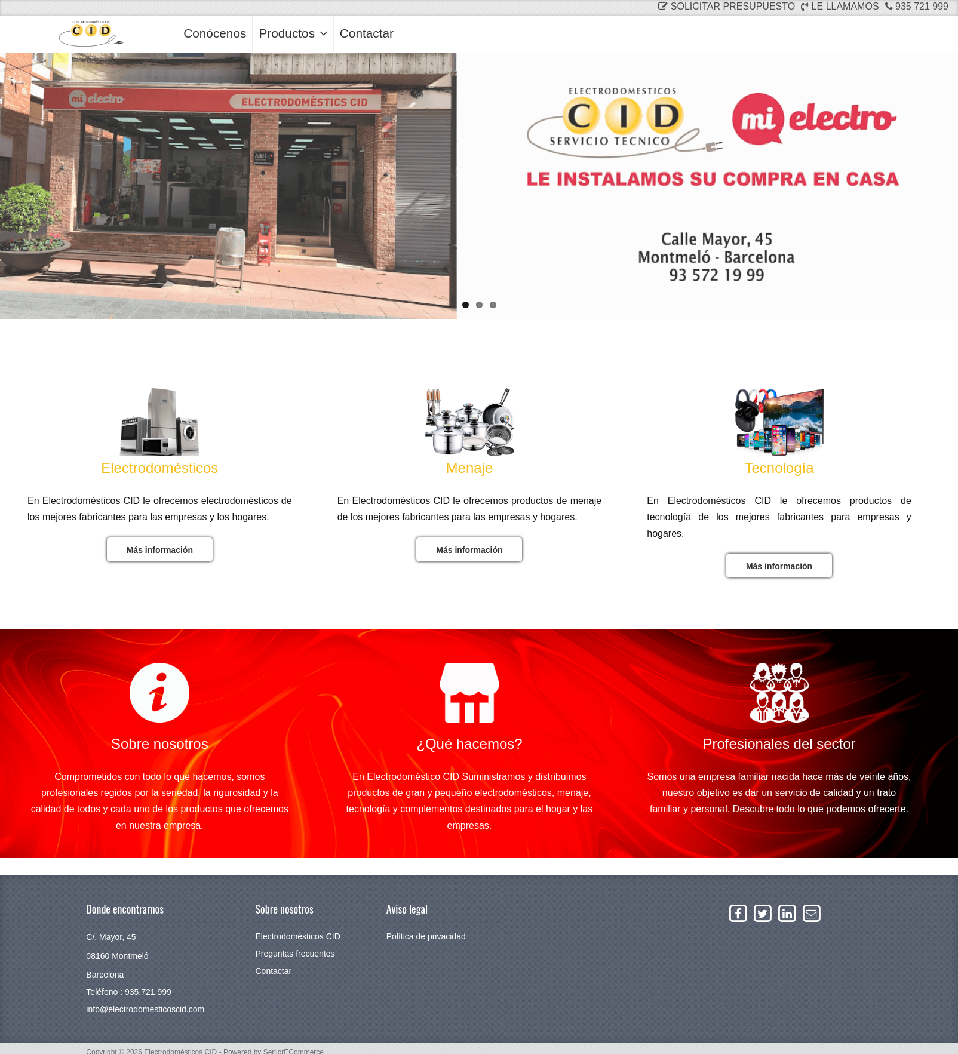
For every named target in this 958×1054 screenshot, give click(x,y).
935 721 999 (916, 6)
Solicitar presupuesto (726, 6)
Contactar (367, 33)
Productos (293, 33)
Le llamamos (840, 6)
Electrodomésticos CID (297, 936)
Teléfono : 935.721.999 (128, 992)
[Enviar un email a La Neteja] (811, 913)
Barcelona (105, 974)
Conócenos (214, 33)
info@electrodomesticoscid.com (145, 1009)
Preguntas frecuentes (294, 953)
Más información (160, 550)
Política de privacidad (426, 936)
